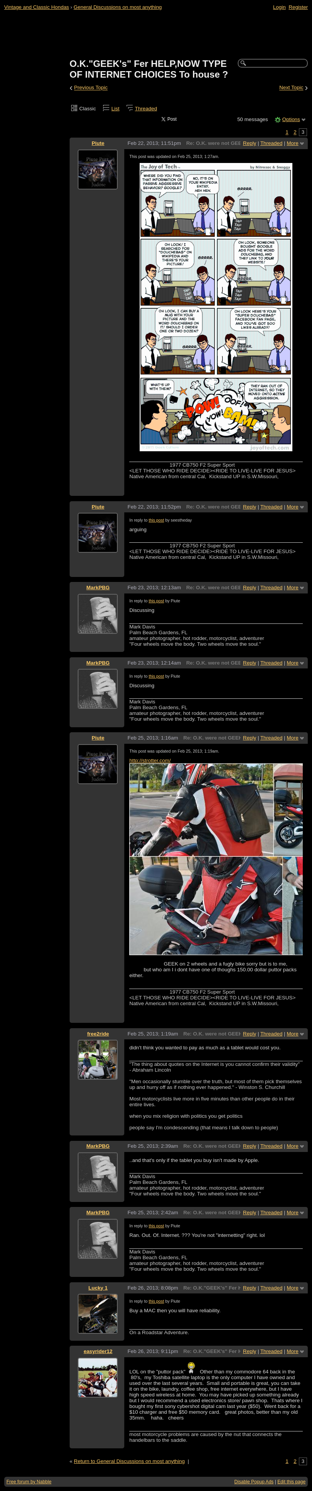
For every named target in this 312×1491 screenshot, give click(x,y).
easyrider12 (97, 1351)
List (116, 108)
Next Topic (291, 88)
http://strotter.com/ (150, 760)
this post (156, 520)
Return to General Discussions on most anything (129, 1461)
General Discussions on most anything (117, 7)
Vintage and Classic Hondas (36, 7)
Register (298, 7)
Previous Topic (91, 88)
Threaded (146, 108)
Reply (249, 143)
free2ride (98, 1034)
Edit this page (291, 1481)
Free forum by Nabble (29, 1481)
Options (291, 119)
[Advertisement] (156, 35)
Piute (98, 143)
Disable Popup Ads (254, 1481)
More (293, 143)
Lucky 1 (98, 1288)
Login (279, 7)
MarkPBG (98, 587)
